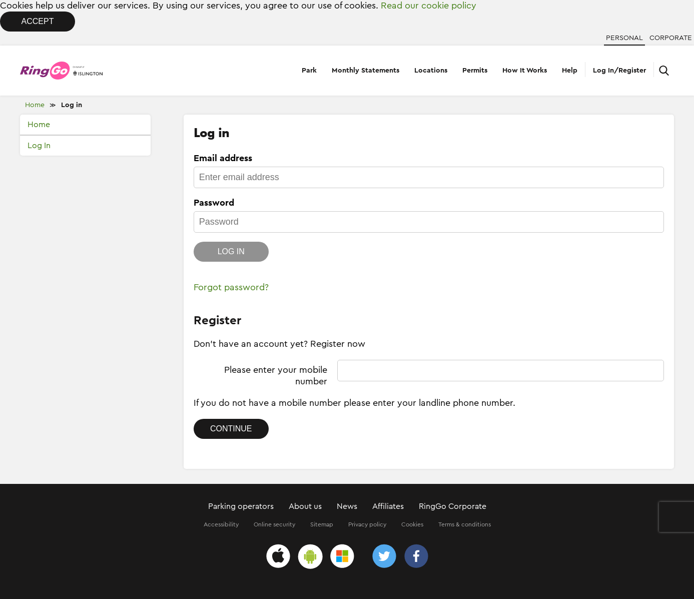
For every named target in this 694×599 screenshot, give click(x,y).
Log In (39, 146)
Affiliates (388, 506)
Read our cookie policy (428, 5)
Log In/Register (619, 70)
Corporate (670, 38)
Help (569, 70)
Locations (430, 70)
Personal (624, 38)
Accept (38, 21)
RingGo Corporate (452, 506)
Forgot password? (231, 287)
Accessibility (221, 524)
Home (35, 105)
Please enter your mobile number (275, 375)
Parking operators (241, 506)
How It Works (524, 70)
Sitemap (321, 524)
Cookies (412, 524)
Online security (274, 524)
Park (309, 70)
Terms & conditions (464, 524)
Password (214, 202)
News (347, 506)
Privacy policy (367, 524)
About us (305, 506)
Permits (474, 70)
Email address (223, 158)
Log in (71, 105)
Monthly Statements (365, 70)
